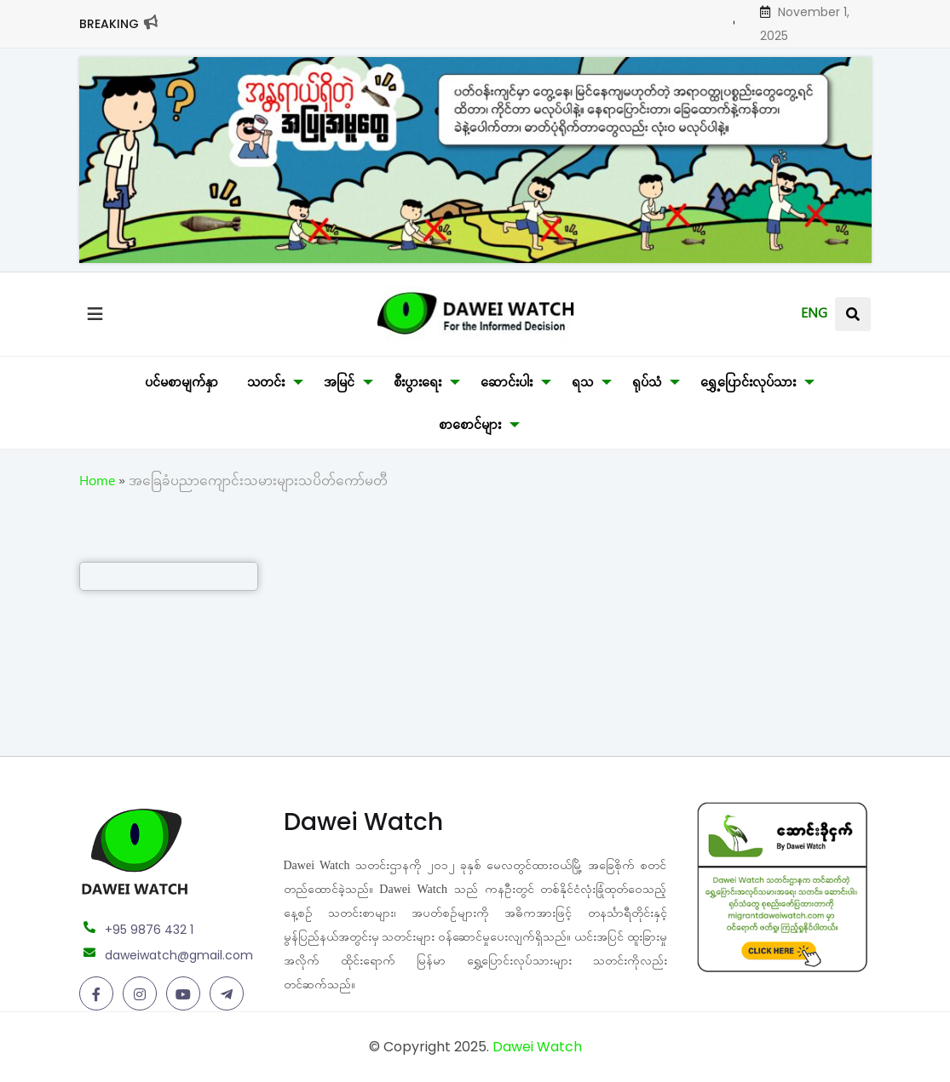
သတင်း (266, 385)
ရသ (582, 385)
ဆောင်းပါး (507, 385)
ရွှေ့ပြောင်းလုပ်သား (748, 385)
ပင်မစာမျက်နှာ (181, 385)
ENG (814, 316)
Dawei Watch (537, 1046)
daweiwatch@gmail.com (179, 955)
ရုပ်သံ (646, 385)
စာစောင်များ (470, 427)
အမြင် (339, 385)
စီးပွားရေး (417, 385)
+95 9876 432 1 (149, 929)
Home (97, 483)
